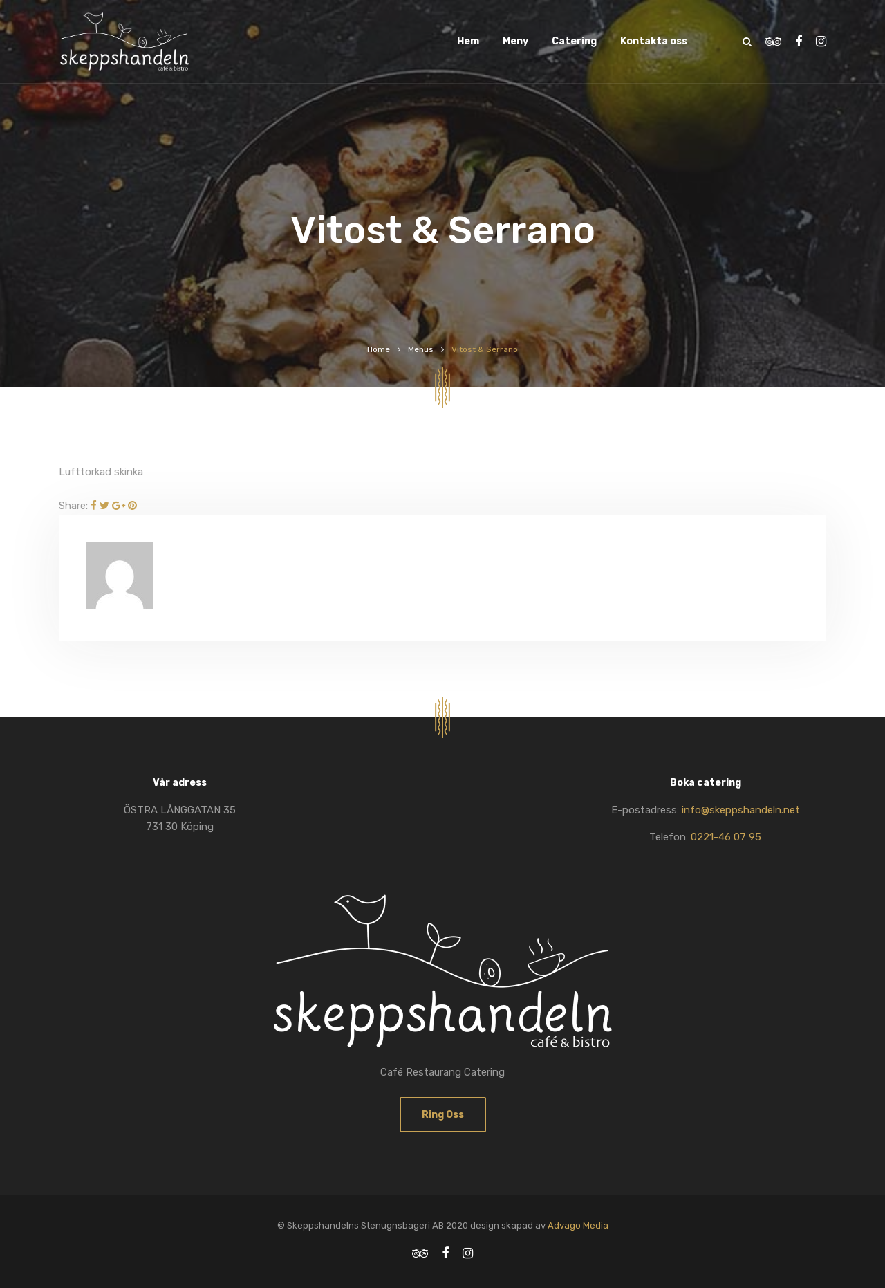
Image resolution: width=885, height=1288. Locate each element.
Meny (515, 41)
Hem (468, 41)
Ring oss (443, 1115)
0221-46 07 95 (726, 837)
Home (378, 349)
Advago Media (578, 1225)
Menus (421, 349)
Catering (574, 41)
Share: (73, 505)
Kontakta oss (653, 41)
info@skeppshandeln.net (741, 810)
